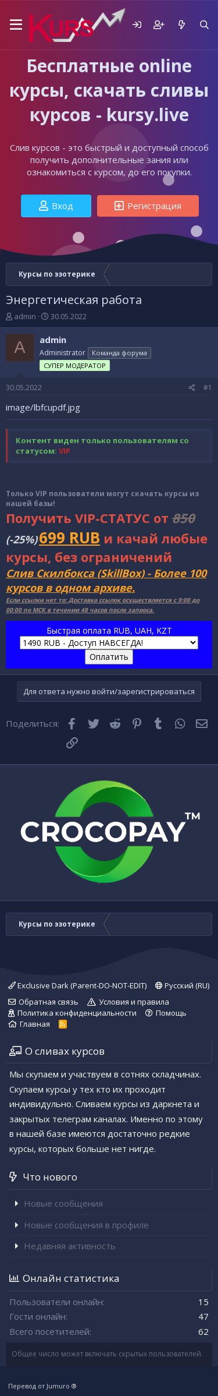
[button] (14, 25)
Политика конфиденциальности (77, 1013)
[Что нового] (181, 24)
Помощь (171, 1013)
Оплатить (109, 656)
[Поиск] (204, 24)
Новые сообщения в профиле (86, 1225)
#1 (207, 388)
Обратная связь (48, 1001)
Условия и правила (134, 1001)
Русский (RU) (182, 985)
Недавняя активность (70, 1246)
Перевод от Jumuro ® (42, 1385)
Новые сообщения (63, 1203)
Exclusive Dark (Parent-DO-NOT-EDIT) (77, 985)
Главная (35, 1024)
